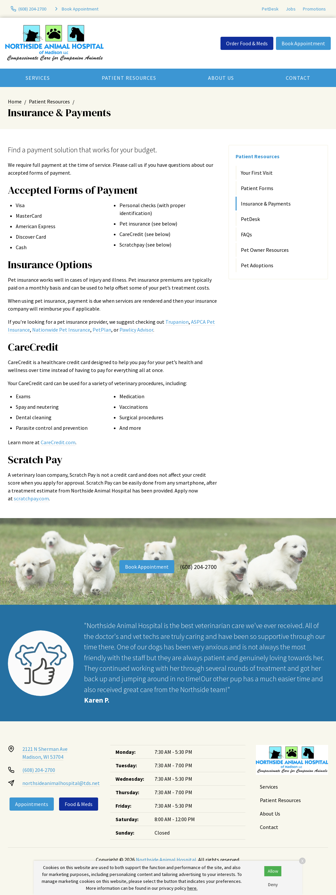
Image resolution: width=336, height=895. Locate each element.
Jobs (291, 9)
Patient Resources (129, 78)
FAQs (246, 234)
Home (15, 101)
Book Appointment (303, 43)
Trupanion (177, 321)
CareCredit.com (58, 442)
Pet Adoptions (257, 265)
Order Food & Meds (247, 43)
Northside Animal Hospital (166, 859)
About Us (221, 78)
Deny (273, 884)
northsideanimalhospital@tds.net (61, 783)
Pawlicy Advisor (136, 329)
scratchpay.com (31, 498)
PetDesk (270, 9)
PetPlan (102, 329)
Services (38, 78)
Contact (298, 78)
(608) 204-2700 (198, 567)
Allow (273, 871)
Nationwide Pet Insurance (61, 329)
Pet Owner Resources (265, 250)
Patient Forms (257, 188)
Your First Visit (257, 172)
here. (192, 888)
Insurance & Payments (266, 203)
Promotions (314, 9)
